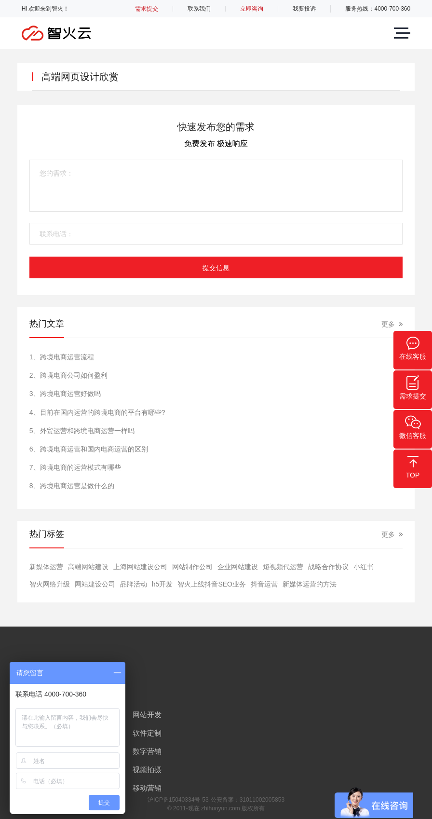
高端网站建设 (88, 567)
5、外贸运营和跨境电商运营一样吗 (82, 431)
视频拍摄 (147, 769)
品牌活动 (133, 584)
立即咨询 (251, 9)
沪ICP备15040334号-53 (178, 800)
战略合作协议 (328, 567)
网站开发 (147, 714)
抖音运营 (264, 584)
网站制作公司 (192, 567)
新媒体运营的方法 (310, 584)
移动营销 (147, 788)
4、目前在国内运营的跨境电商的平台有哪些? (97, 412)
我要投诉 (304, 9)
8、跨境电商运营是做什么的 (71, 486)
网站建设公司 (95, 584)
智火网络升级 (49, 584)
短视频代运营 (283, 567)
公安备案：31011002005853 (247, 800)
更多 (388, 324)
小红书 (363, 567)
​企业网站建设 (237, 567)
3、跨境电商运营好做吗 (65, 393)
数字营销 (147, 751)
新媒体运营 (46, 567)
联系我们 (199, 9)
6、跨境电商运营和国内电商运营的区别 (88, 449)
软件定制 (147, 733)
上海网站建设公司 (140, 567)
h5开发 (162, 584)
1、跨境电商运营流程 (61, 357)
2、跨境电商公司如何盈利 (68, 375)
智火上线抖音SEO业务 (211, 584)
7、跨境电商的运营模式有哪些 (75, 467)
